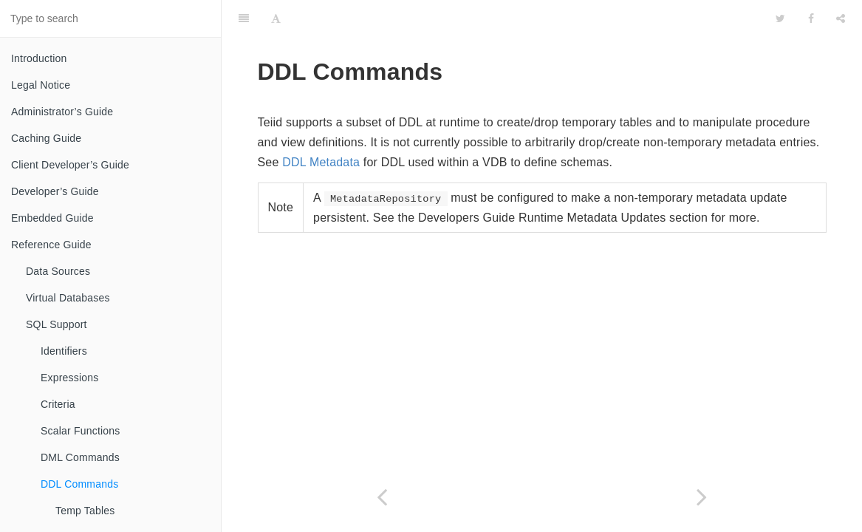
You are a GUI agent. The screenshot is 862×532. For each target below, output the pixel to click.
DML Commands (80, 457)
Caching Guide (46, 138)
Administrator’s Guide (62, 111)
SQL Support (56, 324)
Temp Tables (85, 510)
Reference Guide (51, 244)
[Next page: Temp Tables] (702, 497)
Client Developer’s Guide (70, 165)
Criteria (58, 404)
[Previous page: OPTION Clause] (382, 497)
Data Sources (58, 271)
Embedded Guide (52, 218)
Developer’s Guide (55, 191)
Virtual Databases (68, 298)
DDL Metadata (321, 162)
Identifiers (64, 351)
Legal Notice (40, 85)
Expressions (69, 377)
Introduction (39, 58)
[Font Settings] (276, 18)
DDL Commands (79, 484)
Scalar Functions (80, 431)
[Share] (840, 18)
